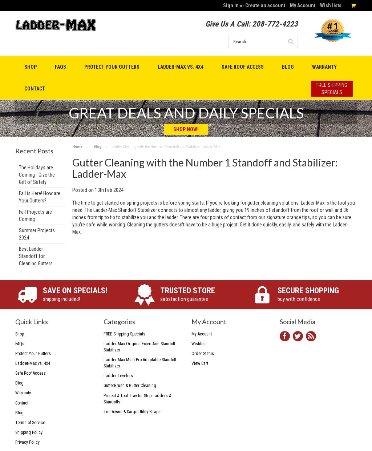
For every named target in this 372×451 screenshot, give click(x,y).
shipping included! (82, 294)
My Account (302, 5)
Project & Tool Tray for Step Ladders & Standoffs (137, 398)
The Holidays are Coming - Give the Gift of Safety (37, 175)
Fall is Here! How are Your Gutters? (39, 197)
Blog (97, 146)
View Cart (199, 363)
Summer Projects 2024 (37, 234)
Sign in (231, 5)
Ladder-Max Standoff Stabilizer (125, 210)
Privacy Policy (27, 442)
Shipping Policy (29, 432)
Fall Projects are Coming (35, 215)
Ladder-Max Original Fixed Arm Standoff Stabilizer (139, 347)
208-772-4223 (275, 24)
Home (77, 146)
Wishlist (198, 343)
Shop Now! (186, 129)
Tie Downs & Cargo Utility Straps (132, 411)
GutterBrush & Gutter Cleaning (130, 385)
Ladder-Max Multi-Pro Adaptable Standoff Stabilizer (140, 363)
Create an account (265, 5)
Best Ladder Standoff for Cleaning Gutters (36, 256)
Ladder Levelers (118, 375)
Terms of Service (30, 422)
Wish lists (330, 5)
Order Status (202, 353)
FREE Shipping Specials (124, 334)
